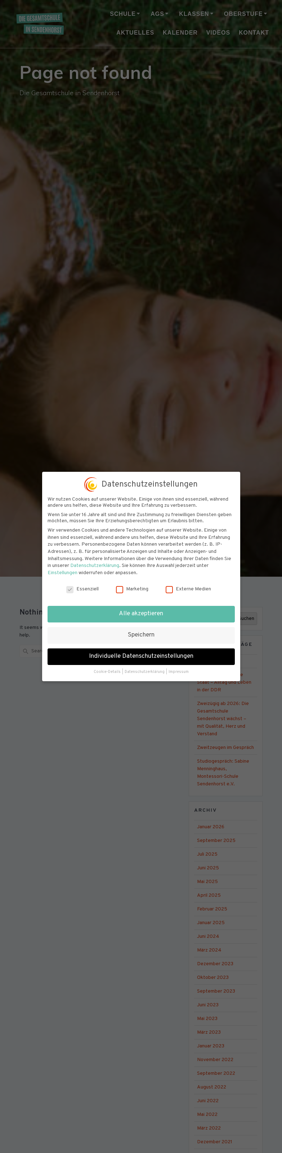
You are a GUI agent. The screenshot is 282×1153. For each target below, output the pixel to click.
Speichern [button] (141, 629)
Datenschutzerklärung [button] (145, 666)
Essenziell (82, 583)
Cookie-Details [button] (107, 666)
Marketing (132, 583)
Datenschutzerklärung (94, 559)
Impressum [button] (179, 666)
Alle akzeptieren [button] (141, 608)
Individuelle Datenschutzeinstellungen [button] (141, 650)
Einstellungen (62, 567)
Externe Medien (188, 583)
